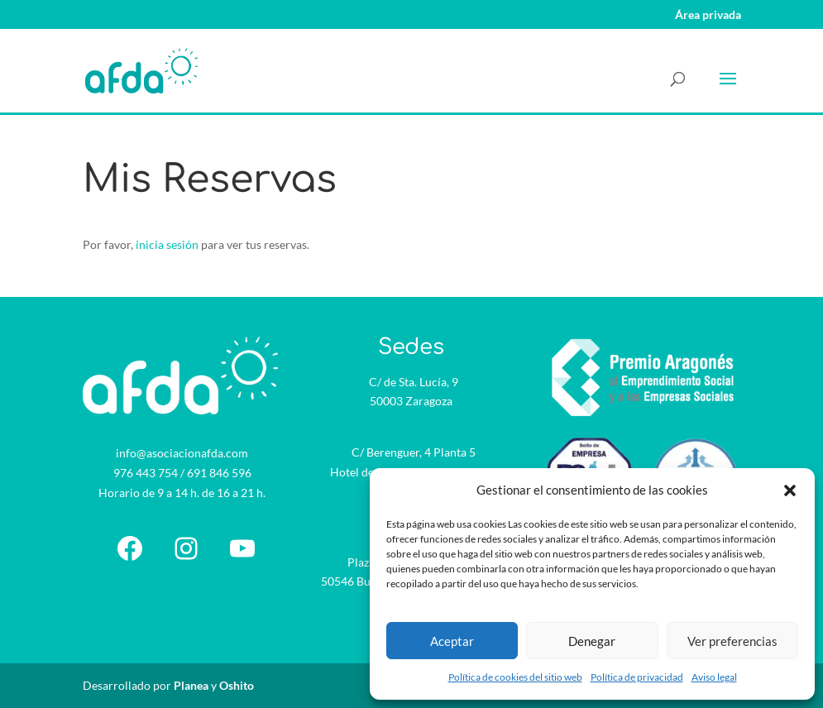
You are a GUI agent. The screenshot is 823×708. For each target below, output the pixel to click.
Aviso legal (714, 677)
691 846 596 (219, 473)
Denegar (591, 641)
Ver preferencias (732, 641)
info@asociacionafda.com (182, 453)
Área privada (708, 15)
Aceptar (452, 641)
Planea (191, 685)
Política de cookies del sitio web (515, 677)
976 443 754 (145, 473)
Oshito (236, 685)
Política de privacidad (637, 677)
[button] (790, 490)
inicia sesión (167, 244)
